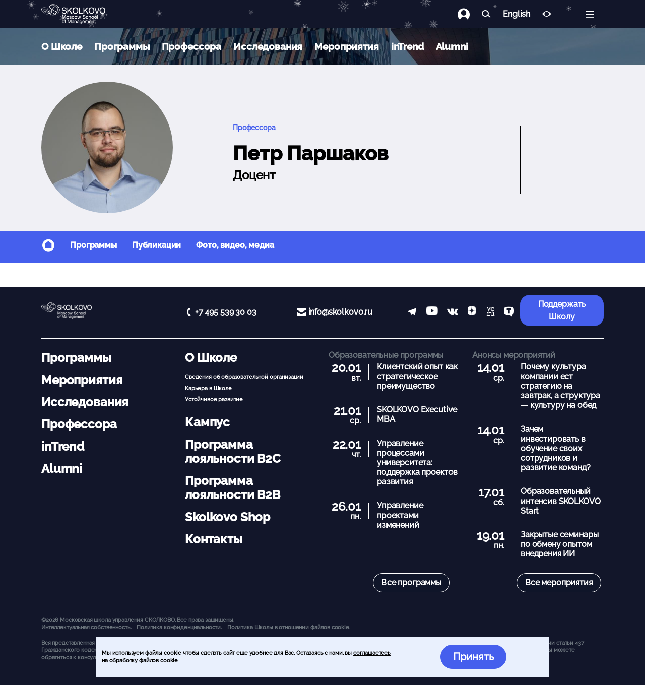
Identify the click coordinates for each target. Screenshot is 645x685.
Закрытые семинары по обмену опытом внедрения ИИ (559, 544)
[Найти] (486, 14)
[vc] (490, 312)
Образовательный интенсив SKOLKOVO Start (560, 500)
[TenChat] (509, 312)
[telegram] (412, 312)
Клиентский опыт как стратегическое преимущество (417, 376)
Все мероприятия (559, 582)
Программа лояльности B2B (232, 487)
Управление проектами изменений (400, 515)
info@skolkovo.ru (340, 312)
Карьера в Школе (208, 388)
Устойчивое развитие (214, 399)
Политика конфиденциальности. (179, 627)
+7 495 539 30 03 (225, 312)
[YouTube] (432, 312)
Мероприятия (346, 46)
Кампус (207, 422)
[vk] (452, 312)
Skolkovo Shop (227, 517)
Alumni (452, 46)
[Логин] (470, 14)
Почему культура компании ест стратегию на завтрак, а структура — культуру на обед (560, 386)
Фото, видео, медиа (235, 245)
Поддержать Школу (562, 310)
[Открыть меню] (589, 14)
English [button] (516, 14)
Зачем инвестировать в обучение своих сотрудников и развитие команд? (556, 448)
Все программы (411, 582)
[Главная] (81, 14)
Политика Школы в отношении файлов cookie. (288, 627)
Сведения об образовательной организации (244, 376)
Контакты (213, 539)
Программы (122, 46)
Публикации (156, 245)
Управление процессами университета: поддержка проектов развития (417, 463)
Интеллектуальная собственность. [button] (86, 627)
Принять (473, 657)
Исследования (267, 46)
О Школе (61, 46)
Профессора (192, 46)
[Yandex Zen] (472, 312)
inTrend (407, 46)
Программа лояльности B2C (232, 451)
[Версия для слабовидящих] (546, 14)
